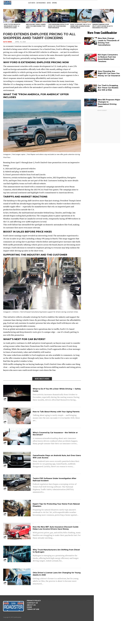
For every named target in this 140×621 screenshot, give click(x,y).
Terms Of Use (33, 609)
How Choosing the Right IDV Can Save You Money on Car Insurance (109, 73)
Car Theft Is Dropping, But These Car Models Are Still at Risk (108, 87)
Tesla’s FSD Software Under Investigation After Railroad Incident (54, 479)
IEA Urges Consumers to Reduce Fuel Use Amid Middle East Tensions (108, 58)
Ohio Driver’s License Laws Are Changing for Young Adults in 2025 (57, 574)
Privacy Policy (34, 601)
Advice (49, 2)
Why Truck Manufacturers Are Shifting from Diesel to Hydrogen (56, 551)
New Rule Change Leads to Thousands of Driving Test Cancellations (108, 41)
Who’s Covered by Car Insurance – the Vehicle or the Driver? (55, 434)
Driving (54, 2)
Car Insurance (41, 2)
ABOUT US (31, 605)
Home (29, 607)
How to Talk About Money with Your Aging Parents (56, 412)
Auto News (31, 2)
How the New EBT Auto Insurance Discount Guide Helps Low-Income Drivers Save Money (55, 528)
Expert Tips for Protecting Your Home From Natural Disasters (56, 505)
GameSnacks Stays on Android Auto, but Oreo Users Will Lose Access (57, 456)
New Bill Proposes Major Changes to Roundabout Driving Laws (109, 103)
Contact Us (32, 603)
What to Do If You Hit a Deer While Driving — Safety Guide (57, 390)
